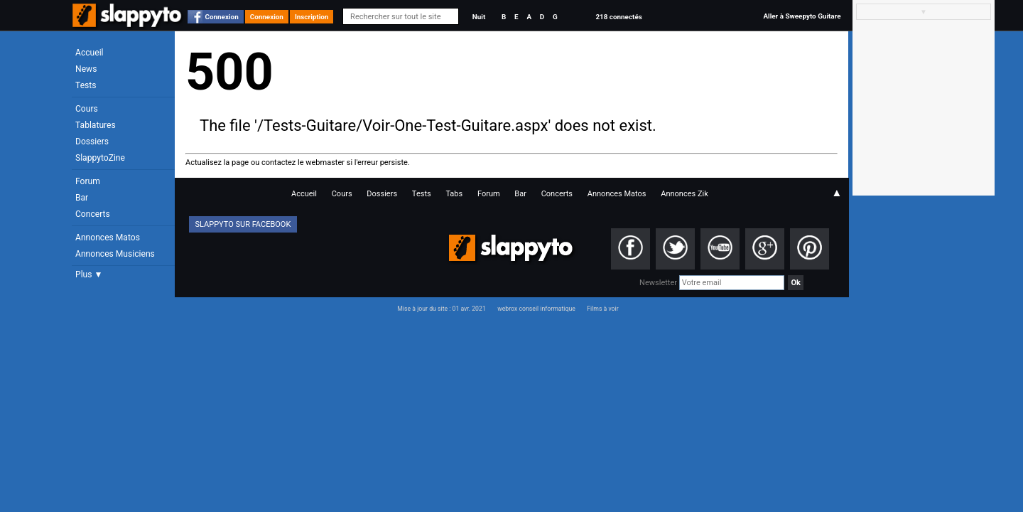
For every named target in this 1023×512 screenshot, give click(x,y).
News (86, 69)
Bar (81, 198)
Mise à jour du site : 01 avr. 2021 (441, 308)
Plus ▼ (88, 274)
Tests (85, 85)
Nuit (478, 17)
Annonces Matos (107, 237)
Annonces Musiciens (115, 254)
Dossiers (92, 141)
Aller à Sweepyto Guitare (801, 16)
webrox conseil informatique (536, 308)
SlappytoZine (100, 158)
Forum (87, 181)
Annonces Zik (684, 193)
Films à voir (602, 308)
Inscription (312, 17)
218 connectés (618, 17)
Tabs (453, 193)
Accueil (89, 53)
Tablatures (95, 125)
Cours (86, 109)
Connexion (222, 17)
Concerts (92, 214)
